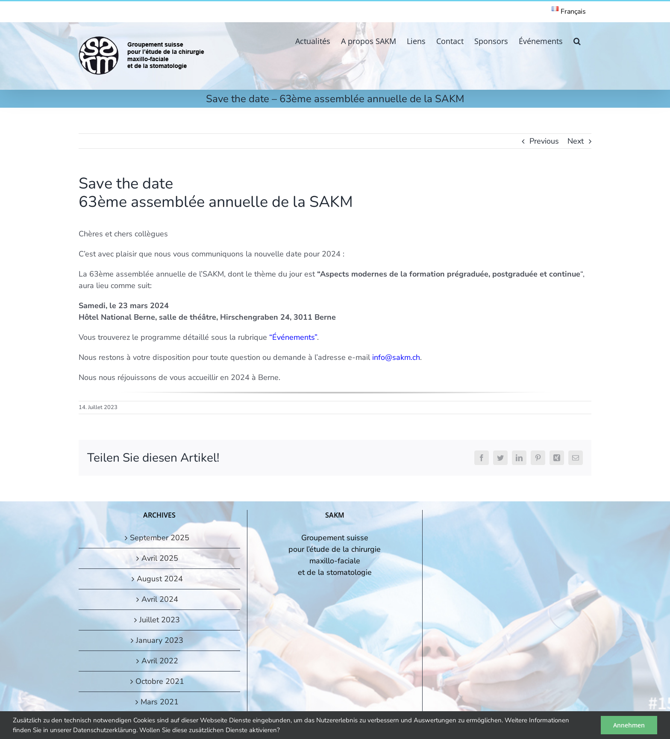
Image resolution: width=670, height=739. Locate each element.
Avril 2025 (159, 558)
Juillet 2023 (159, 620)
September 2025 (159, 538)
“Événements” (293, 337)
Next (575, 141)
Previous (544, 141)
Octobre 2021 (159, 681)
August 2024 (160, 579)
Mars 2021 (160, 702)
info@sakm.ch (396, 357)
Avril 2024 (159, 599)
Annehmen (629, 725)
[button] (577, 40)
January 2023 (159, 640)
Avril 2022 (159, 661)
